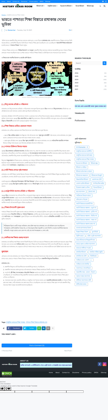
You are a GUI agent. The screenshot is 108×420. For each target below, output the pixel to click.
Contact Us (16, 1)
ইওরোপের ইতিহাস (81, 163)
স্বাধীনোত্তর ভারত (81, 284)
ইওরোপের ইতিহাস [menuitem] (65, 6)
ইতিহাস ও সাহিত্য (81, 167)
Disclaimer (24, 1)
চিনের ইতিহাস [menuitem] (80, 6)
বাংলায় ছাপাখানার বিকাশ (83, 228)
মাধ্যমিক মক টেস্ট (81, 256)
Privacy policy (33, 1)
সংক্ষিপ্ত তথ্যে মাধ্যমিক (82, 264)
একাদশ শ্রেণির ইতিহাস (82, 183)
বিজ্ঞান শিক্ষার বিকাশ (82, 232)
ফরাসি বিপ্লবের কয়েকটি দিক (84, 203)
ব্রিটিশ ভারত (80, 236)
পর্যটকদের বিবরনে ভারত (83, 195)
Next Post (67, 351)
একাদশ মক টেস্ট (97, 179)
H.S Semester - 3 (82, 147)
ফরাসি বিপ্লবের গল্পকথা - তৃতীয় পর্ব (86, 212)
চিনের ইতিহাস (97, 187)
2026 (90, 73)
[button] (100, 6)
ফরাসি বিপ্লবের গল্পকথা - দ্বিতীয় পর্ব (86, 216)
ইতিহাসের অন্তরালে (82, 175)
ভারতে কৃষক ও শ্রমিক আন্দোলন (85, 244)
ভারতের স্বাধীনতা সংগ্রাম (83, 248)
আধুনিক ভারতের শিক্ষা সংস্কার (15, 15)
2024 (90, 80)
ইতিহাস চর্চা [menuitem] (39, 6)
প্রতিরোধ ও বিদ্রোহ (81, 199)
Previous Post (7, 351)
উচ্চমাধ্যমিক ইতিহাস (82, 179)
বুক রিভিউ (95, 232)
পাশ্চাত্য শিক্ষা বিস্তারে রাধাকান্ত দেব (36, 322)
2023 (90, 83)
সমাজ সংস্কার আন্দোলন (83, 276)
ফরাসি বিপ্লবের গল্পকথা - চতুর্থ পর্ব (86, 208)
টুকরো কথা (91, 191)
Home (3, 1)
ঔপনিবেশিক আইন (98, 183)
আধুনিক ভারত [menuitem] (52, 6)
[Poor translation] (7, 389)
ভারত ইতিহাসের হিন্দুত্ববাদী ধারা (85, 240)
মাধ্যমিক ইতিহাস (81, 252)
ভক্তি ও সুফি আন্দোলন (94, 236)
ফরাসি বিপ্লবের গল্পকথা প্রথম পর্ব (85, 224)
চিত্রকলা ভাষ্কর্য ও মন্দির (83, 187)
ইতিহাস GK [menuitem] (90, 6)
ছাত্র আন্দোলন (80, 191)
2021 (90, 89)
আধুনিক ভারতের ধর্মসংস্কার (84, 155)
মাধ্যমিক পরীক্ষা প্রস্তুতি (96, 252)
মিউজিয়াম (93, 256)
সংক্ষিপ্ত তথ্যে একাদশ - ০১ (84, 260)
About (9, 1)
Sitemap (47, 1)
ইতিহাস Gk (94, 163)
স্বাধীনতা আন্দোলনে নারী (83, 280)
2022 (90, 86)
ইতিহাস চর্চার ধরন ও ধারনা (84, 171)
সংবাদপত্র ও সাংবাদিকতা (83, 268)
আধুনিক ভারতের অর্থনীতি (84, 151)
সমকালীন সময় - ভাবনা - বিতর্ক (85, 272)
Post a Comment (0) (36, 345)
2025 (90, 76)
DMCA (41, 1)
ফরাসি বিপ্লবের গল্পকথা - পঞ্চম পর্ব (86, 220)
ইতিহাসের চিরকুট (97, 175)
